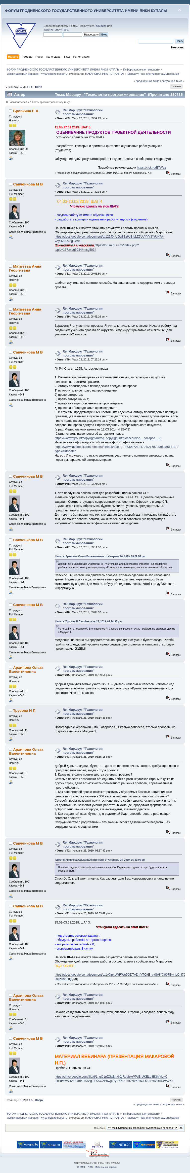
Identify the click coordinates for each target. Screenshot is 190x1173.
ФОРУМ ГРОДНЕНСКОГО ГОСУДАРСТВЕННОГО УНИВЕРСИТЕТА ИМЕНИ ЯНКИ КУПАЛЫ (86, 10)
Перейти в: (100, 1128)
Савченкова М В (28, 184)
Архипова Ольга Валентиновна (26, 669)
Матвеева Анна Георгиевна (25, 268)
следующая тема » (172, 80)
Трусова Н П (24, 710)
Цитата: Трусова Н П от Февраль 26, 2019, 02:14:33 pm (88, 621)
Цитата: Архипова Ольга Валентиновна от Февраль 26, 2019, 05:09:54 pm (100, 556)
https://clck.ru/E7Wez (151, 167)
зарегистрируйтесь (56, 29)
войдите (101, 25)
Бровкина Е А (25, 111)
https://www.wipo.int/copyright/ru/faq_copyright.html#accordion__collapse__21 (108, 438)
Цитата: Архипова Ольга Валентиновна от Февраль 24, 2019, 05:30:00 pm (100, 859)
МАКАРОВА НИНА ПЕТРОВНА (104, 73)
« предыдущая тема (146, 80)
